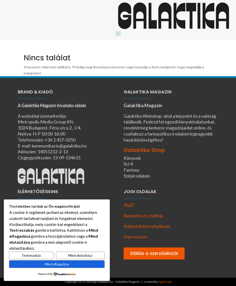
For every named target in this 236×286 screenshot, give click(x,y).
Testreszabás (31, 255)
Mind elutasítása (80, 255)
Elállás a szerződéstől (154, 253)
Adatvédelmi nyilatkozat (147, 226)
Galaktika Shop (144, 150)
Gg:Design (165, 281)
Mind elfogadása (57, 264)
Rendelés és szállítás (143, 215)
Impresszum (135, 236)
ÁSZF (129, 205)
